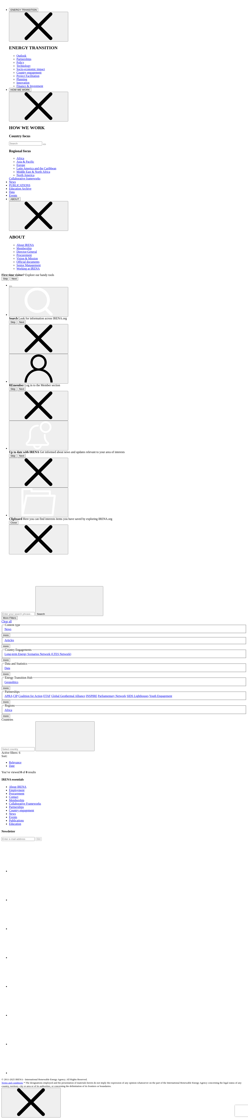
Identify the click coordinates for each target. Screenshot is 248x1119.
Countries (7, 719)
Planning (21, 79)
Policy (20, 62)
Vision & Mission (27, 258)
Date (12, 765)
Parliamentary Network (112, 696)
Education (15, 823)
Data (12, 192)
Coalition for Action (30, 696)
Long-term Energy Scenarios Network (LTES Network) (37, 654)
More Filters (9, 618)
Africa (20, 158)
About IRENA (25, 245)
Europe (20, 165)
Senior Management (28, 265)
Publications (16, 820)
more (6, 635)
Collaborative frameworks (24, 178)
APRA (8, 696)
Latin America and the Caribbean (36, 168)
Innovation (22, 82)
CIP (15, 696)
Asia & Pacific (25, 161)
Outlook (21, 55)
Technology (23, 65)
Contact (13, 796)
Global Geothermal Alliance (68, 696)
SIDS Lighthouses (138, 696)
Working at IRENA (28, 268)
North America (25, 175)
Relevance (15, 762)
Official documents (28, 261)
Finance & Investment (29, 86)
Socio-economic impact (30, 69)
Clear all (6, 621)
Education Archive (20, 188)
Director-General (26, 251)
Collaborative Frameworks (25, 803)
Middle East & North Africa (33, 171)
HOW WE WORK (20, 89)
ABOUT (14, 199)
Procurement (24, 255)
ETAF (47, 696)
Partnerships (23, 59)
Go (38, 839)
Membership (24, 248)
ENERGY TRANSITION (23, 9)
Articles (9, 640)
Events (13, 195)
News (12, 181)
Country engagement (29, 72)
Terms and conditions (12, 1082)
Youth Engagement (160, 696)
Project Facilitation (27, 76)
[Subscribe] (18, 839)
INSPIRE (91, 696)
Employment (17, 790)
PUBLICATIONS (19, 185)
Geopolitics (11, 682)
